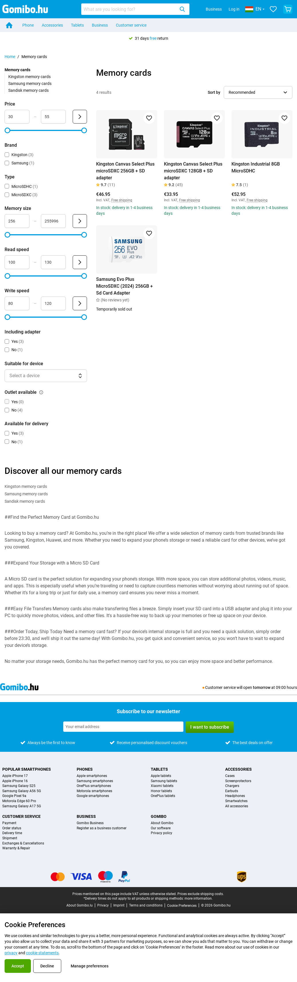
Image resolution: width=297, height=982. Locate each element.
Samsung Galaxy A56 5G (21, 791)
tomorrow (261, 687)
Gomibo (159, 816)
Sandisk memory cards (28, 90)
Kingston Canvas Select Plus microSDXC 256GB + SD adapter (125, 170)
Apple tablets (161, 776)
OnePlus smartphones (94, 786)
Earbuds (231, 791)
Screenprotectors (238, 781)
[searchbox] (129, 9)
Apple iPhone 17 (15, 776)
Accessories (52, 25)
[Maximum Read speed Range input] (53, 262)
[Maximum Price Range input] (53, 117)
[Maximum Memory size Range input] (53, 221)
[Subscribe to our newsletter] (123, 726)
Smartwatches (236, 801)
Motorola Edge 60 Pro (19, 801)
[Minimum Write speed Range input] (17, 303)
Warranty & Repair (16, 848)
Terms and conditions (146, 905)
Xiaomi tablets (162, 786)
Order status (11, 828)
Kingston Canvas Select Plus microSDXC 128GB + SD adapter (193, 170)
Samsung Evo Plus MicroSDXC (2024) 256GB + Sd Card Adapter (124, 286)
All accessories (236, 806)
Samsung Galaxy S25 (18, 786)
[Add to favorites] (149, 118)
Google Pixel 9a (14, 796)
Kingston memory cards (29, 76)
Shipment (9, 838)
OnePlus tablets (163, 796)
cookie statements (42, 953)
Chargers (232, 786)
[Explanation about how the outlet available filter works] (41, 392)
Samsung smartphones (95, 781)
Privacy (103, 905)
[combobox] (135, 9)
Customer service (131, 25)
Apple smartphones (92, 776)
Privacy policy (161, 833)
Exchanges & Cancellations (23, 843)
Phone (28, 25)
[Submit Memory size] (80, 221)
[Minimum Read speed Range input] (17, 262)
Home (10, 56)
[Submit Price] (80, 117)
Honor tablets (161, 791)
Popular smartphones (26, 769)
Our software (161, 828)
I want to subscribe (209, 727)
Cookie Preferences (182, 906)
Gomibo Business (90, 823)
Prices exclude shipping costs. (200, 894)
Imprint (118, 905)
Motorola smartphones (94, 791)
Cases (230, 776)
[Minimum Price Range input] (17, 117)
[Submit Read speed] (80, 262)
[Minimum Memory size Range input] (17, 221)
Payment (9, 823)
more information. (199, 898)
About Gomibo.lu (79, 905)
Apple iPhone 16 (15, 781)
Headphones (235, 796)
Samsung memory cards (30, 83)
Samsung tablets (164, 781)
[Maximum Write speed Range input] (53, 303)
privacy (11, 953)
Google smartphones (93, 796)
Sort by (214, 92)
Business (214, 9)
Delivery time (12, 833)
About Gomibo (162, 823)
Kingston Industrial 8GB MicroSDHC (255, 167)
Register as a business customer (101, 828)
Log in (234, 9)
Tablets (77, 25)
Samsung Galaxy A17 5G (21, 806)
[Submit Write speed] (80, 303)
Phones (85, 769)
